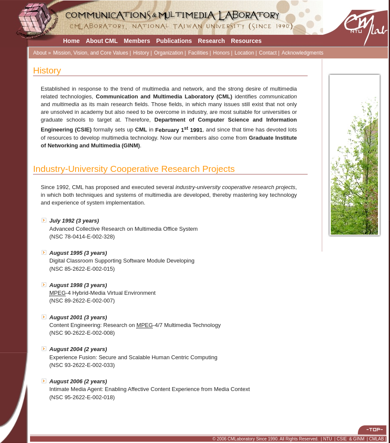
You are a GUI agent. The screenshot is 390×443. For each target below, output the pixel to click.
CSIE (342, 439)
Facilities (198, 53)
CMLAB (376, 439)
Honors (221, 53)
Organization (168, 53)
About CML (102, 40)
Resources (246, 40)
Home (71, 40)
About (39, 53)
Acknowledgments (302, 53)
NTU (327, 439)
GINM (358, 439)
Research (211, 40)
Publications (174, 40)
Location (244, 53)
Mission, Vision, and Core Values (90, 53)
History (141, 53)
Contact (268, 53)
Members (137, 40)
